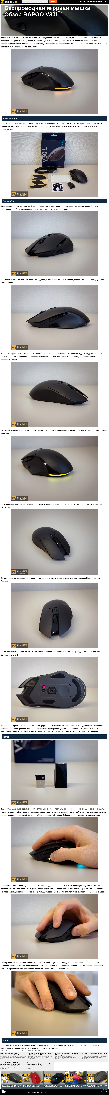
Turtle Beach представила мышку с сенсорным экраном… (39, 1063)
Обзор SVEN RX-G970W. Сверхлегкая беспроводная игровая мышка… (13, 1063)
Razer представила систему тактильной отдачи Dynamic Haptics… (13, 1054)
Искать (53, 1)
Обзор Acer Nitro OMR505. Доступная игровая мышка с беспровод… (94, 1054)
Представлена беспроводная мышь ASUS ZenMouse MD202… (39, 1054)
